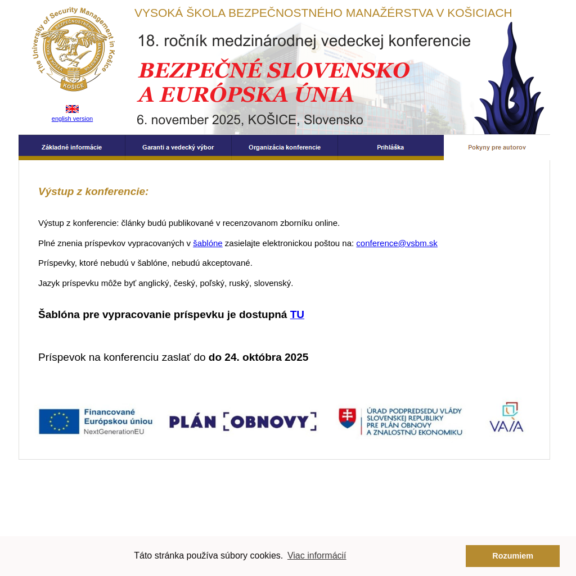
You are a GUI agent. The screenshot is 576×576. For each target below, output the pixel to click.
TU (297, 314)
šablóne (208, 243)
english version (72, 118)
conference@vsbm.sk (396, 243)
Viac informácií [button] (316, 555)
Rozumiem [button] (512, 555)
